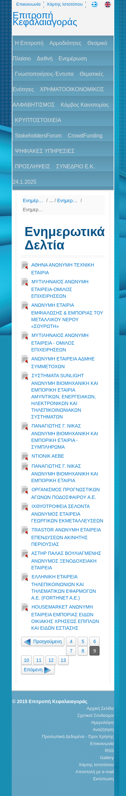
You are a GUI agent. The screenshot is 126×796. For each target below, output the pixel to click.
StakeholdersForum (38, 135)
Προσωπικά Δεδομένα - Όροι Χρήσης (78, 736)
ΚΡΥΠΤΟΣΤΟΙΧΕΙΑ (38, 120)
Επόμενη (38, 669)
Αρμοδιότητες (65, 43)
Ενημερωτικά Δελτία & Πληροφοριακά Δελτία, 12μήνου (68, 200)
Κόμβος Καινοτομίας (85, 105)
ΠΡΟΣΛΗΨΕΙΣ (32, 166)
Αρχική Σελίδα (100, 708)
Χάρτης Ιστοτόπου (64, 4)
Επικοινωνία (28, 4)
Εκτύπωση (103, 778)
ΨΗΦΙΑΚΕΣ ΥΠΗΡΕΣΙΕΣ (44, 151)
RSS (109, 750)
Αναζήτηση (103, 729)
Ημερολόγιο (102, 722)
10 (26, 660)
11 (39, 660)
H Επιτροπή (29, 43)
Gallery (107, 757)
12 (51, 660)
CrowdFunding (85, 135)
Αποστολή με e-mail (94, 771)
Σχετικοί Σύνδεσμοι (95, 715)
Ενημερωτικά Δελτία (34, 209)
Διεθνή (45, 58)
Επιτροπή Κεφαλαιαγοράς (44, 18)
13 (63, 660)
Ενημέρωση (73, 58)
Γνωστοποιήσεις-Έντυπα (44, 74)
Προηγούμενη (43, 641)
